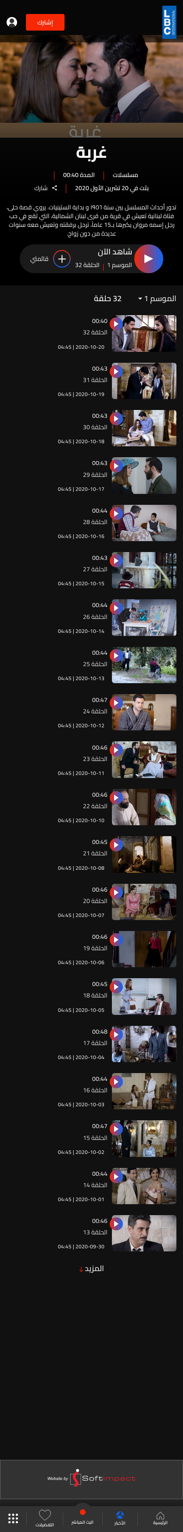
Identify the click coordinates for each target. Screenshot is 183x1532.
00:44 (100, 510)
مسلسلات (125, 174)
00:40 (100, 321)
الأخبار (120, 1519)
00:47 (100, 699)
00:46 (100, 747)
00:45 (100, 842)
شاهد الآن (115, 252)
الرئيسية (160, 1519)
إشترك (45, 22)
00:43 (100, 368)
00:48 (100, 1031)
